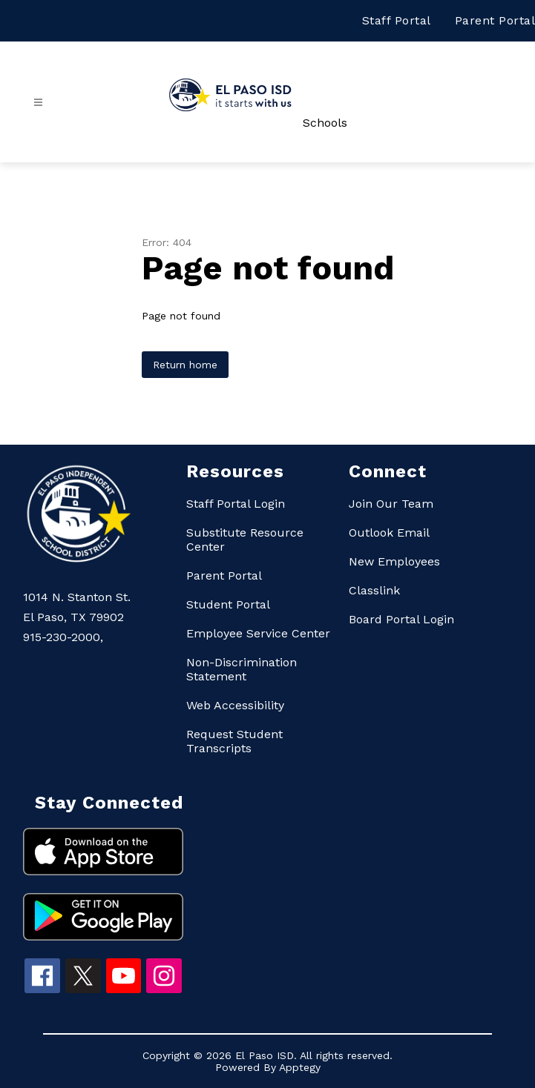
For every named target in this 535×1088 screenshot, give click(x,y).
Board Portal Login (401, 619)
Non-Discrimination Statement (241, 669)
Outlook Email (389, 532)
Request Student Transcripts (234, 741)
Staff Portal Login (235, 504)
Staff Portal (396, 20)
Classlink (374, 590)
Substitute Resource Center (244, 539)
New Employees (394, 561)
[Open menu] (38, 102)
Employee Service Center (258, 633)
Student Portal (228, 604)
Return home (185, 365)
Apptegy (300, 1067)
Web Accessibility (235, 705)
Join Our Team (391, 504)
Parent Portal (495, 20)
